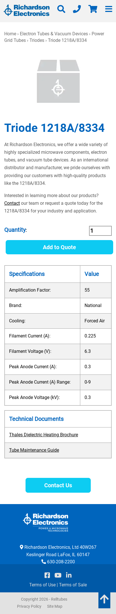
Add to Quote (59, 247)
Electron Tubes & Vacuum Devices (54, 33)
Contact (12, 203)
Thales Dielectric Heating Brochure (43, 434)
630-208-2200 (61, 561)
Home (10, 33)
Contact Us (58, 485)
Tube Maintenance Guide (34, 450)
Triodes (36, 40)
